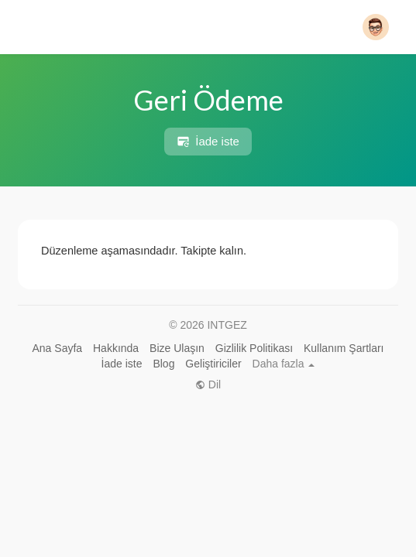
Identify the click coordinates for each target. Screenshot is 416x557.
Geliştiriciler (213, 363)
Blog (163, 363)
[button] (375, 27)
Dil (208, 384)
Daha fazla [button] (284, 363)
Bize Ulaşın (177, 348)
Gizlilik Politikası (254, 348)
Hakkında (116, 348)
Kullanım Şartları (343, 348)
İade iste (208, 142)
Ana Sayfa (58, 348)
